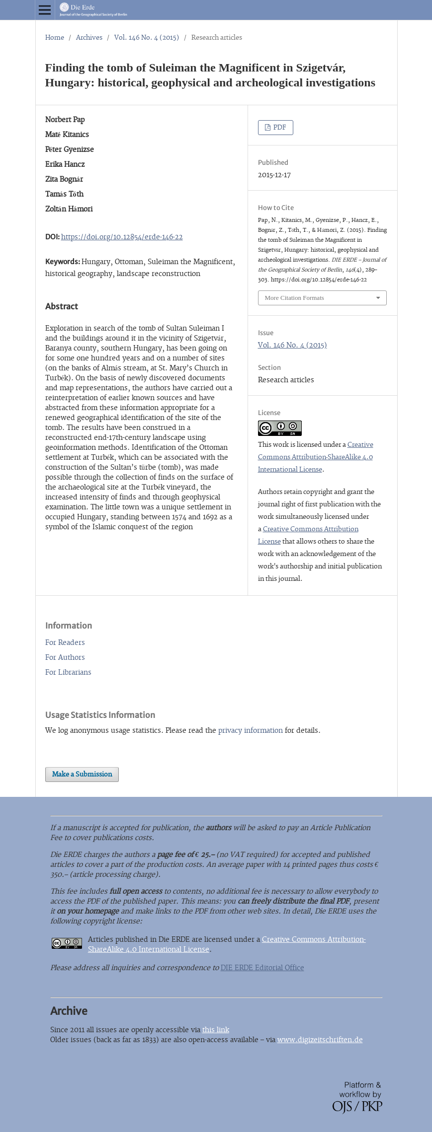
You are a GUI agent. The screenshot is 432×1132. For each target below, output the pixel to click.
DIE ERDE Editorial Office (262, 968)
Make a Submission (82, 774)
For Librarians (68, 672)
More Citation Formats (294, 297)
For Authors (65, 657)
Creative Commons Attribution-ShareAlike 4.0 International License (315, 457)
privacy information (250, 730)
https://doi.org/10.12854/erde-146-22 (122, 237)
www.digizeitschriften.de (320, 1040)
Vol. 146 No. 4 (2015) (146, 38)
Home (54, 38)
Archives (89, 38)
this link (215, 1030)
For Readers (65, 642)
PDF (279, 128)
